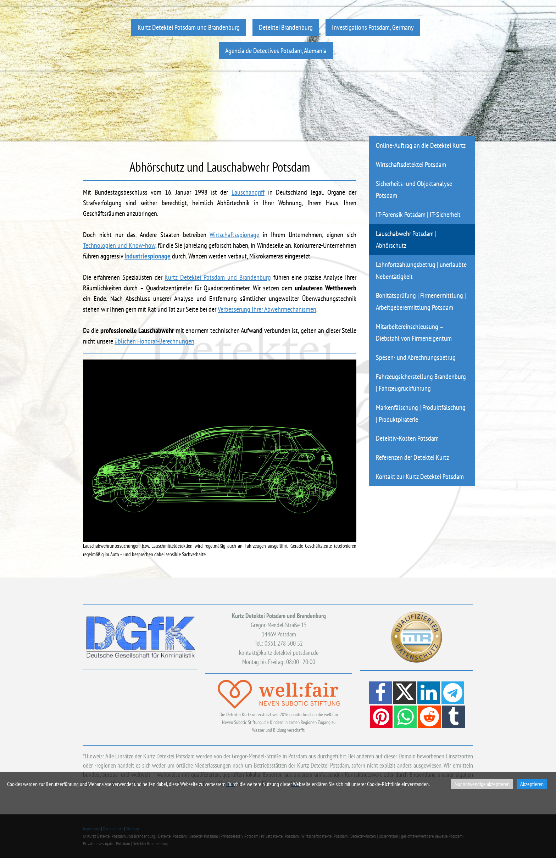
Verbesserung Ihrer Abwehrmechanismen (267, 309)
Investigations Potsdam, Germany (373, 27)
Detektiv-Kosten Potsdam (407, 438)
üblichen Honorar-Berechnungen (154, 341)
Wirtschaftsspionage (234, 234)
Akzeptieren (532, 783)
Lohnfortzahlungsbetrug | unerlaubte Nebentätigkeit (421, 270)
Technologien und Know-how (119, 245)
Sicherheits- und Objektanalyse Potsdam (414, 189)
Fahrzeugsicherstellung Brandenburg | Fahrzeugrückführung (421, 382)
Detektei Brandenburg (286, 27)
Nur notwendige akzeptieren (482, 783)
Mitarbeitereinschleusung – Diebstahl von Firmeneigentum (414, 332)
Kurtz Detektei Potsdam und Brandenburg (189, 27)
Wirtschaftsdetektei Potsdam (411, 164)
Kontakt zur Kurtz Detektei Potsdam (420, 476)
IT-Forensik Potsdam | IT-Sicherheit (418, 214)
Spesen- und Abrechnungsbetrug (416, 357)
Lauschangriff (248, 192)
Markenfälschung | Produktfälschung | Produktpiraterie (421, 413)
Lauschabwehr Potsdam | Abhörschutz (406, 239)
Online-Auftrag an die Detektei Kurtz (421, 145)
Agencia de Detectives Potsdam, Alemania (276, 50)
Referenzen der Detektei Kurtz (412, 457)
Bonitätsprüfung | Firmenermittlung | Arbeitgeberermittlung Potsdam (421, 301)
